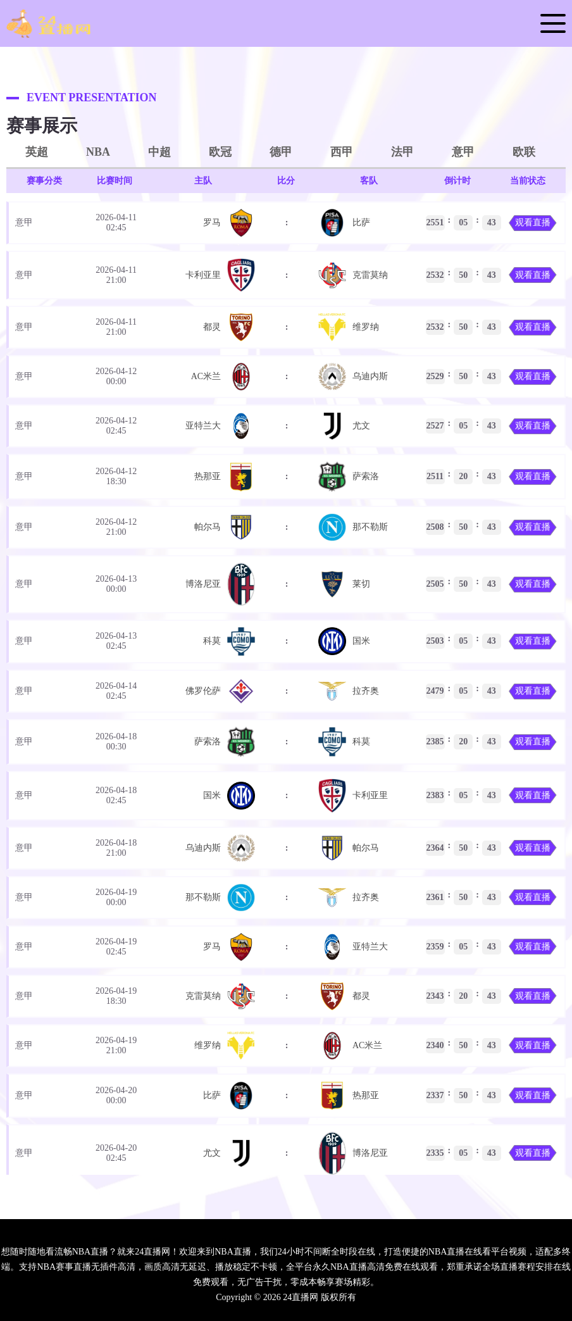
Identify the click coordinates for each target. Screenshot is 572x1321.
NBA (98, 152)
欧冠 (220, 152)
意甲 (463, 152)
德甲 (281, 152)
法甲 (402, 152)
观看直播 (532, 222)
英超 (36, 152)
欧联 (524, 152)
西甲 (341, 152)
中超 (159, 152)
